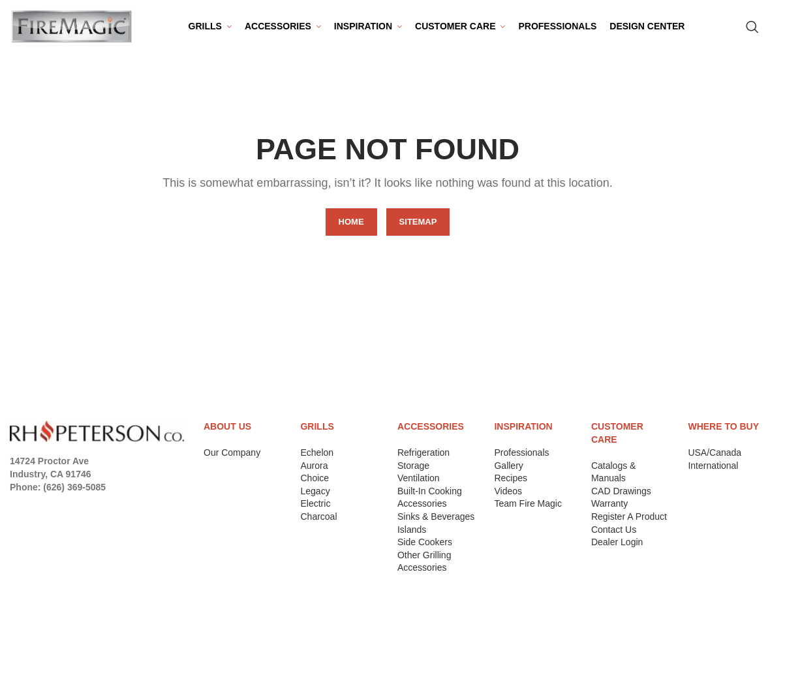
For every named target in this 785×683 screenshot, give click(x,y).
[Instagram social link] (53, 510)
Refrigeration (423, 458)
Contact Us (613, 535)
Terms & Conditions (60, 659)
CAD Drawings (621, 496)
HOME (351, 227)
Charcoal (318, 522)
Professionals (521, 458)
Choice (314, 484)
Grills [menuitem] (205, 29)
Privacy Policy (47, 626)
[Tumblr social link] (127, 510)
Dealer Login (617, 548)
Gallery (508, 471)
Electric (315, 509)
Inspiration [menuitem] (363, 29)
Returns (32, 642)
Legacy (315, 496)
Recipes (510, 484)
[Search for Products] (752, 29)
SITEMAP (418, 227)
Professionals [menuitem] (557, 29)
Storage (413, 471)
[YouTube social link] (73, 510)
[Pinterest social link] (92, 510)
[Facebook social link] (17, 510)
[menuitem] (283, 29)
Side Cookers (424, 548)
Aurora (314, 471)
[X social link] (34, 510)
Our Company (232, 458)
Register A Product (629, 522)
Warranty (609, 509)
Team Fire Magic (527, 509)
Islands (411, 535)
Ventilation (418, 484)
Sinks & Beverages (435, 522)
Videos (508, 496)
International (713, 471)
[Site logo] (72, 29)
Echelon (316, 458)
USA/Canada (714, 458)
